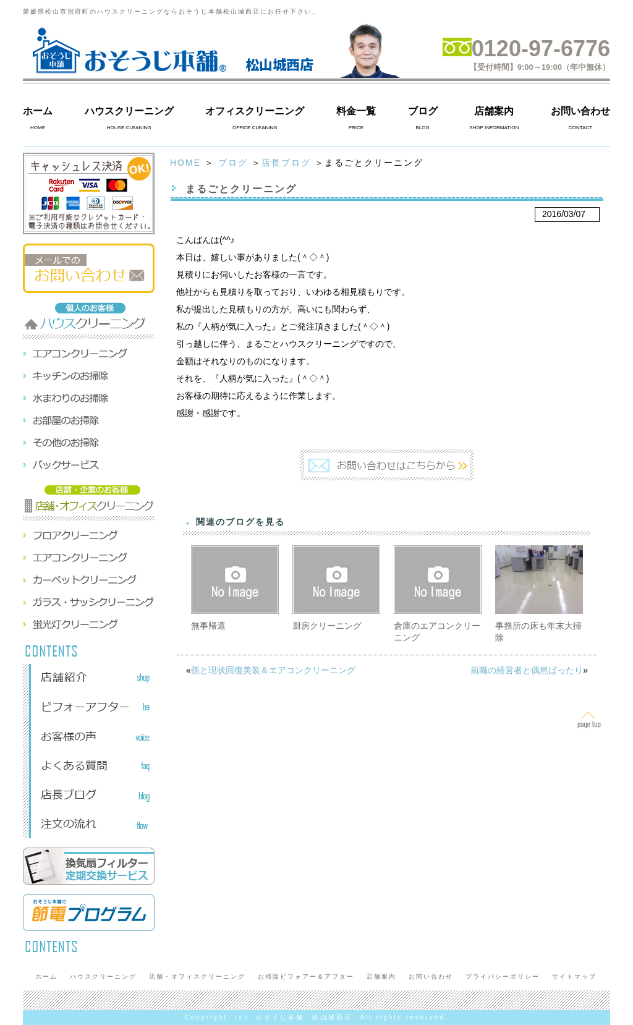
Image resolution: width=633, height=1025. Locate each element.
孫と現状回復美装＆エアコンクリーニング (273, 670)
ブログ (423, 111)
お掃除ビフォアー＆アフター (306, 976)
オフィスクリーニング (254, 111)
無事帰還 (208, 626)
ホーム (38, 111)
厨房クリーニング (327, 626)
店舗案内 (494, 111)
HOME (185, 163)
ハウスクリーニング (129, 111)
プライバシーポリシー (502, 976)
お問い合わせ (580, 111)
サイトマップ (574, 976)
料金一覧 (356, 111)
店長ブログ (286, 163)
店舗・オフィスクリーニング (197, 976)
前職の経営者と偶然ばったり (526, 670)
